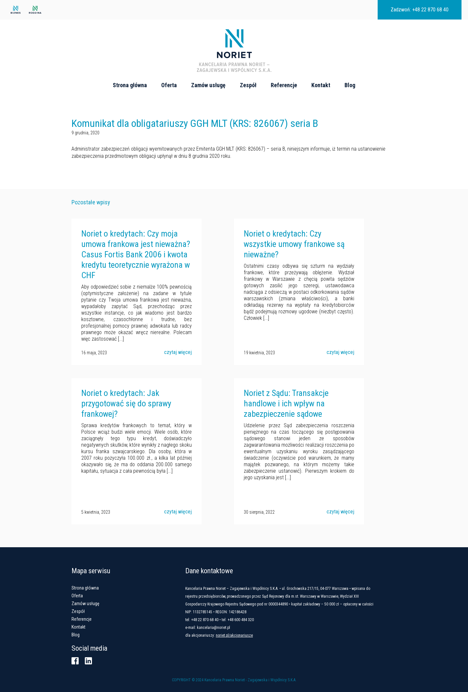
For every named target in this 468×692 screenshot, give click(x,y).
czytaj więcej (178, 352)
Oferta (169, 85)
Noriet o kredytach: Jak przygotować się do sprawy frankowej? (126, 403)
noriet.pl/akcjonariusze (234, 635)
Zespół (248, 85)
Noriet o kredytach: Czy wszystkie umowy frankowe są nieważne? (294, 244)
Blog (349, 85)
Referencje (284, 85)
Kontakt (320, 85)
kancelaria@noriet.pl (213, 627)
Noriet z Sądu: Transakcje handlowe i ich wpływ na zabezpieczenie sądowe (286, 403)
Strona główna (130, 85)
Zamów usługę (208, 85)
